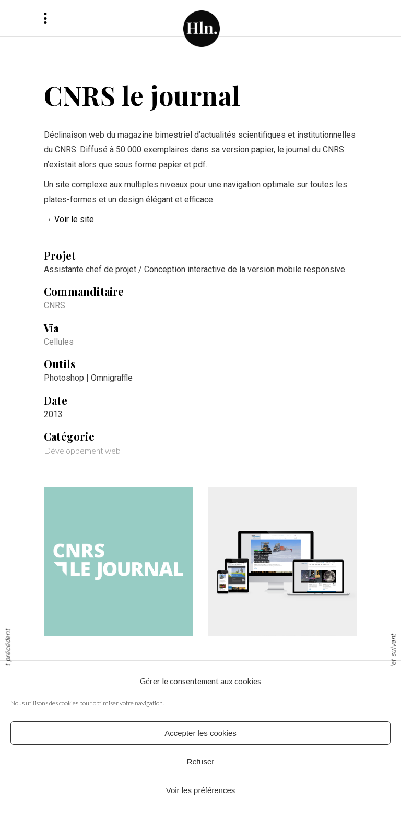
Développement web (82, 450)
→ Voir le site (69, 219)
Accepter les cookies (200, 732)
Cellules (59, 342)
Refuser (201, 761)
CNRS (54, 305)
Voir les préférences (200, 790)
